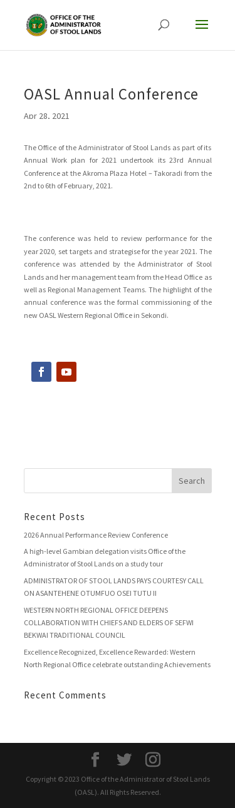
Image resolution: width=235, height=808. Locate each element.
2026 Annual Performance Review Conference (96, 535)
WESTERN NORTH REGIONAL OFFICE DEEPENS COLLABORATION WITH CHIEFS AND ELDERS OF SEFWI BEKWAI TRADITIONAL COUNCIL (109, 622)
